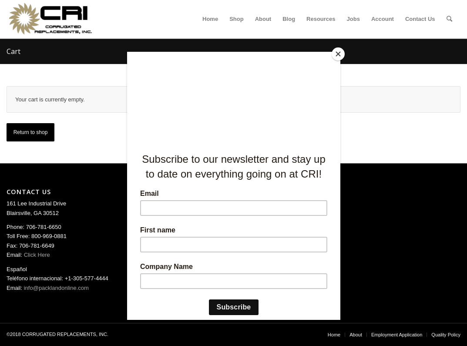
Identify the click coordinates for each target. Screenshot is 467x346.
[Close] (338, 53)
